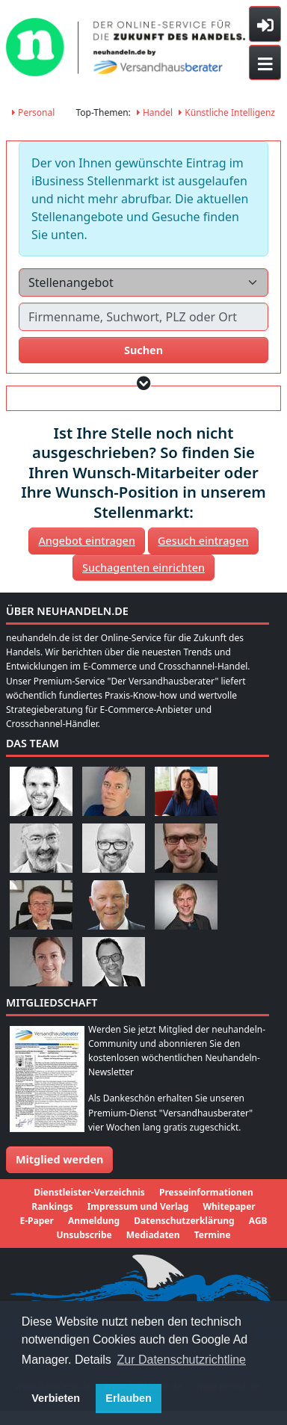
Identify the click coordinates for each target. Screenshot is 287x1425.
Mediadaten (153, 1234)
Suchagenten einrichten (143, 567)
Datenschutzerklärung (184, 1220)
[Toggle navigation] (265, 63)
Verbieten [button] (55, 1398)
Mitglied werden (59, 1159)
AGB (258, 1220)
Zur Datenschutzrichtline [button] (182, 1359)
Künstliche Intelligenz (227, 112)
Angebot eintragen (86, 541)
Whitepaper (229, 1206)
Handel (155, 112)
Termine (212, 1234)
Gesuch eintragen (203, 541)
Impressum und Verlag (138, 1206)
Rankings (51, 1206)
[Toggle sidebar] (265, 24)
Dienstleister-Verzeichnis (89, 1192)
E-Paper (36, 1220)
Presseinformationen (206, 1192)
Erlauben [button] (128, 1398)
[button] (144, 383)
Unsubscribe (83, 1234)
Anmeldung (94, 1220)
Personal (33, 112)
